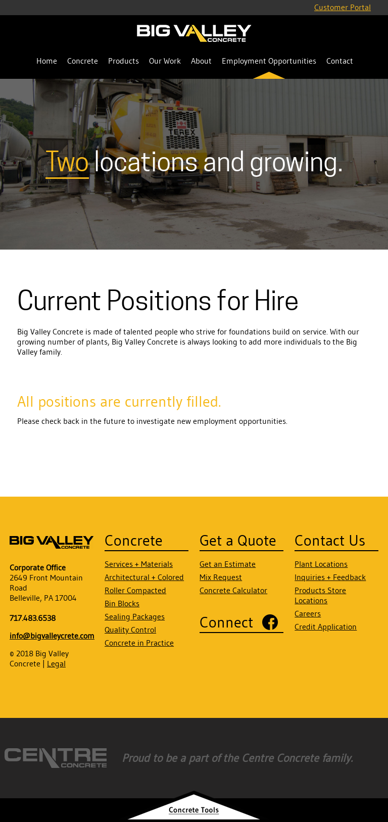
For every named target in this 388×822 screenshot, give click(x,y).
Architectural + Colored (144, 577)
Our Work (165, 61)
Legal (56, 663)
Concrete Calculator (233, 590)
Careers (308, 613)
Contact (339, 61)
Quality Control (130, 629)
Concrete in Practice (139, 643)
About (201, 61)
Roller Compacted (135, 590)
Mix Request (221, 577)
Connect (226, 622)
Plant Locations (321, 564)
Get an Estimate (228, 564)
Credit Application (326, 626)
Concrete (82, 61)
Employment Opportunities (269, 61)
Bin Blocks (122, 603)
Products (123, 61)
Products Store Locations (320, 595)
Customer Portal (342, 7)
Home (46, 61)
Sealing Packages (135, 616)
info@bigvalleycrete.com (52, 636)
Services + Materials (139, 564)
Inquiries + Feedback (330, 577)
